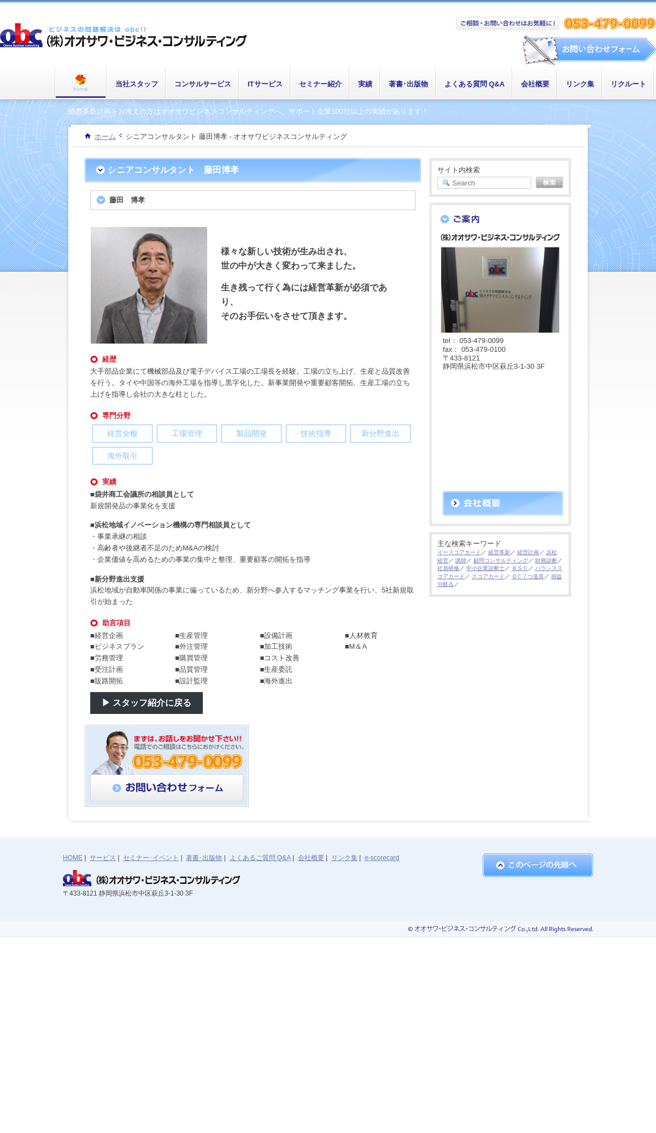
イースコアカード (459, 552)
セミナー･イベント (151, 858)
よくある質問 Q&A (474, 84)
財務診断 (546, 560)
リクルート (628, 84)
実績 (365, 84)
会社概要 (535, 84)
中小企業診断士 (485, 568)
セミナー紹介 (320, 84)
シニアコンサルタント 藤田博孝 (173, 170)
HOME (73, 858)
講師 (460, 560)
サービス (103, 858)
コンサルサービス (202, 84)
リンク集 (580, 84)
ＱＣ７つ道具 (528, 576)
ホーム (105, 136)
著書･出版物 (408, 84)
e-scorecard (382, 858)
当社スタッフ (136, 84)
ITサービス (265, 84)
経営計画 (528, 552)
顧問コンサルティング (500, 560)
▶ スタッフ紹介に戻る (146, 702)
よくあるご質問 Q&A (260, 858)
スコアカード (488, 576)
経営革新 (499, 552)
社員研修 (448, 568)
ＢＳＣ (520, 568)
